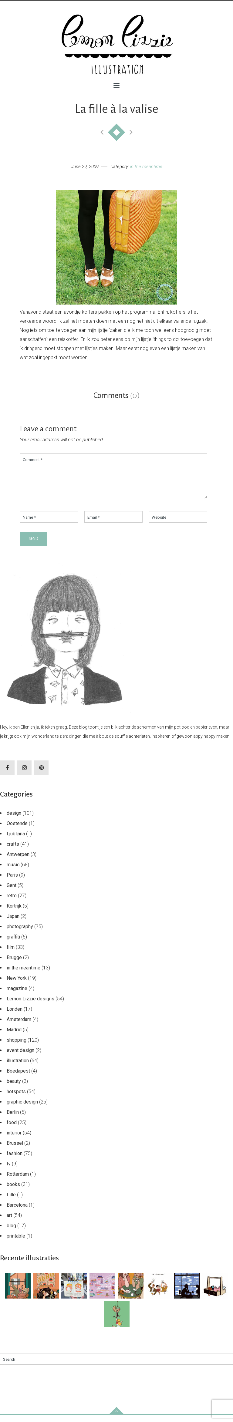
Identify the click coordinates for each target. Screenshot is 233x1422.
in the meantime (146, 166)
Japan (13, 923)
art (9, 1222)
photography (20, 934)
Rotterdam (18, 1181)
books (13, 1192)
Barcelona (17, 1212)
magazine (17, 996)
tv (9, 1171)
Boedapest (18, 1078)
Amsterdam (19, 1026)
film (11, 954)
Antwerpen (18, 861)
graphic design (22, 1109)
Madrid (14, 1037)
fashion (14, 1161)
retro (12, 903)
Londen (14, 1016)
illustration (18, 1068)
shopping (16, 1047)
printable (16, 1243)
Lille (11, 1202)
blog (11, 1233)
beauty (14, 1088)
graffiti (13, 944)
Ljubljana (16, 841)
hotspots (16, 1099)
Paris (12, 882)
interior (14, 1140)
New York (17, 985)
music (13, 872)
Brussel (15, 1150)
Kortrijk (14, 913)
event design (20, 1057)
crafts (13, 851)
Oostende (17, 831)
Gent (11, 892)
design (14, 820)
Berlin (13, 1119)
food (12, 1130)
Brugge (14, 965)
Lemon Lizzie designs (30, 1006)
